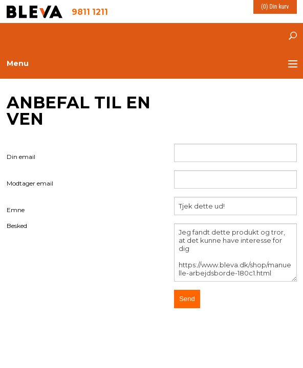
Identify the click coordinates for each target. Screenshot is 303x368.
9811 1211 (90, 11)
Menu (18, 63)
